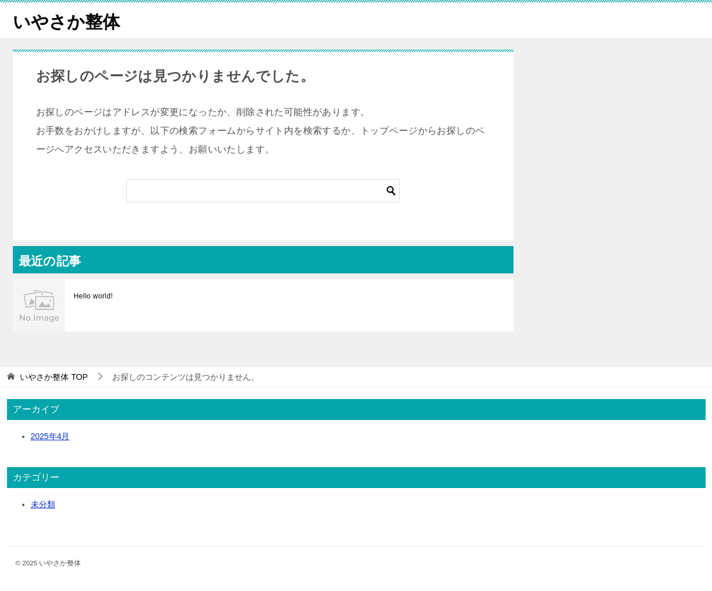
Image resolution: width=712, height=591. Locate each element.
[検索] (263, 190)
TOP (53, 377)
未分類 (43, 504)
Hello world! (94, 296)
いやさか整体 (66, 20)
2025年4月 (50, 436)
